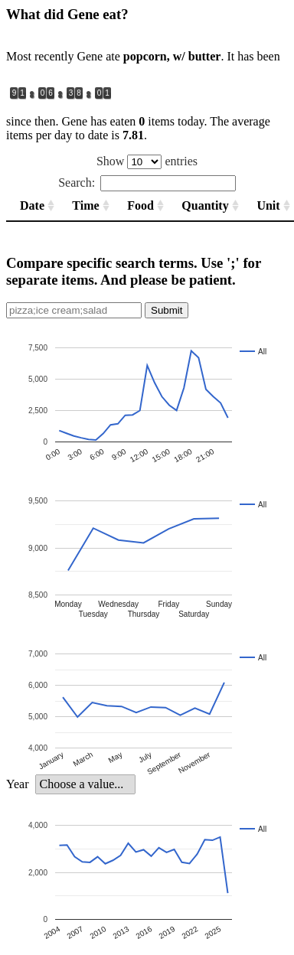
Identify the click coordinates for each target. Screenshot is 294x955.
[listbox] (85, 784)
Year (17, 783)
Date (32, 205)
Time (85, 205)
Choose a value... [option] (81, 783)
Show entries (147, 161)
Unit (267, 205)
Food (140, 205)
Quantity (204, 205)
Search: (147, 182)
